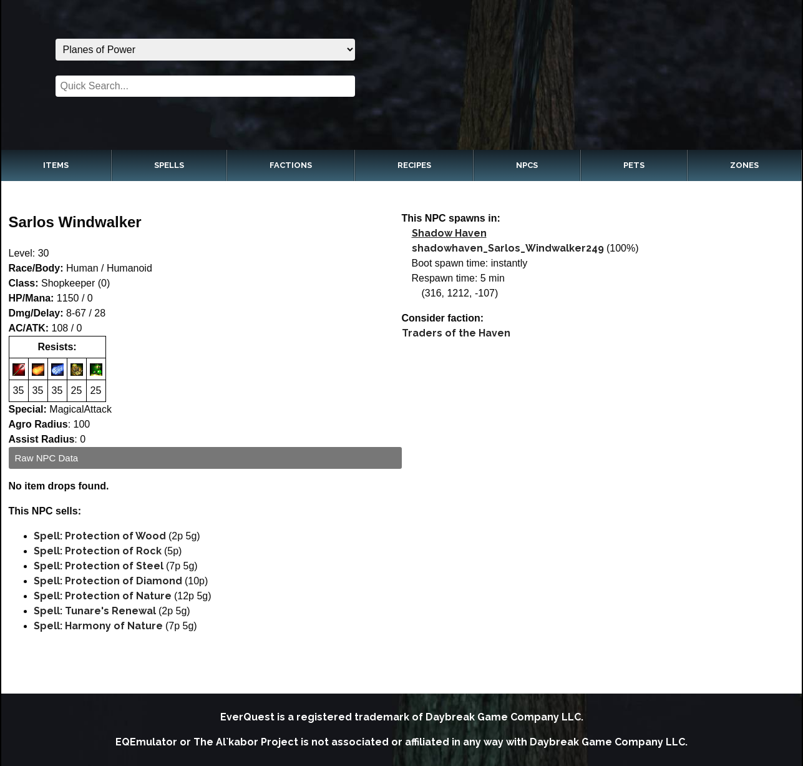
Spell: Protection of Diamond (108, 581)
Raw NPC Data (47, 458)
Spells (169, 165)
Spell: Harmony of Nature (98, 626)
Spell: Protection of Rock (98, 551)
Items (56, 165)
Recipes (414, 165)
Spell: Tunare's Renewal (95, 611)
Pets (634, 165)
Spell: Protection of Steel (98, 566)
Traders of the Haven (456, 333)
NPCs (527, 165)
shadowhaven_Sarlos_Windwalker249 (508, 248)
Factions (291, 165)
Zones (744, 165)
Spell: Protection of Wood (100, 536)
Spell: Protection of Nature (103, 596)
